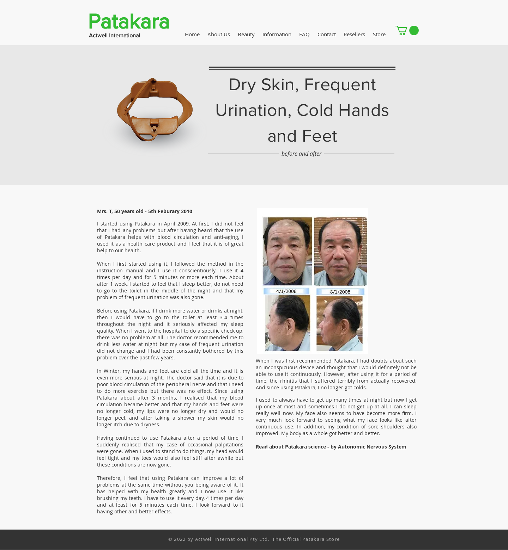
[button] (407, 30)
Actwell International (114, 35)
